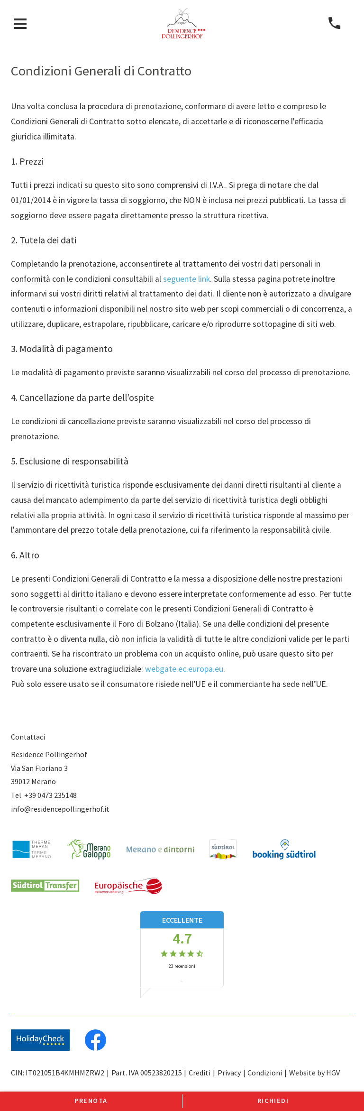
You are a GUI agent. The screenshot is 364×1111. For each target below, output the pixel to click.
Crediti (199, 1072)
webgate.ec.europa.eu (184, 669)
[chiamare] (334, 23)
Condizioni (264, 1072)
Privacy (229, 1072)
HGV (333, 1072)
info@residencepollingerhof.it (60, 809)
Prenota (90, 1100)
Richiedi (273, 1100)
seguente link (186, 279)
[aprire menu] (20, 23)
